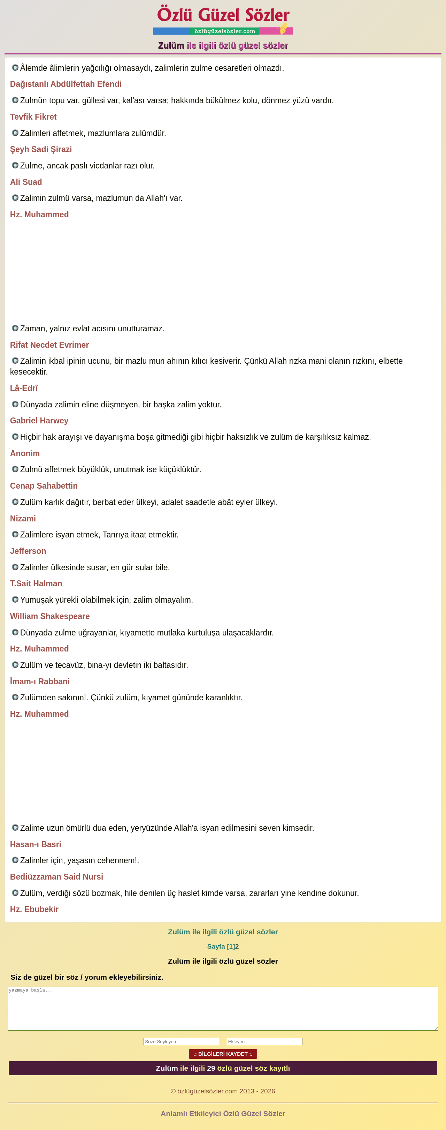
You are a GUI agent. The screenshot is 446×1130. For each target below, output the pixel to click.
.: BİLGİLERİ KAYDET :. (223, 1054)
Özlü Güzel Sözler (223, 17)
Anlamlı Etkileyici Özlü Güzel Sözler (223, 1113)
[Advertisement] (223, 273)
